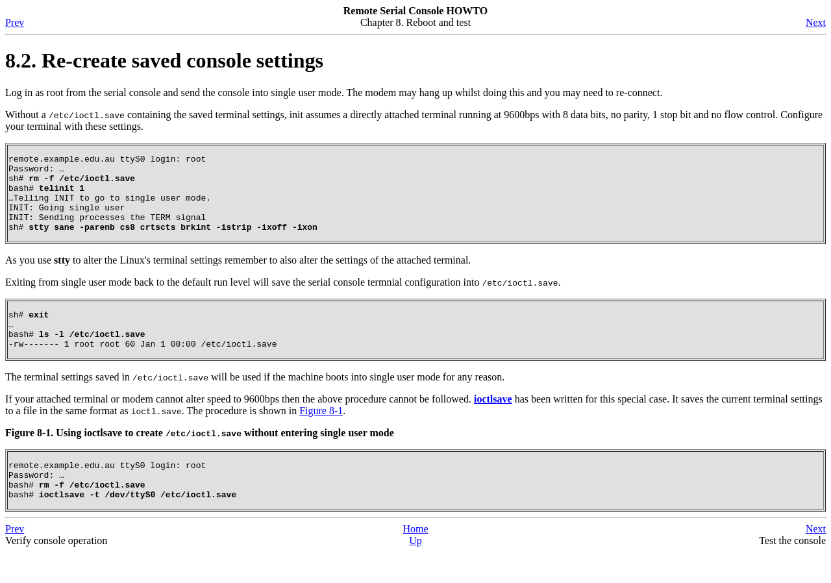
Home (415, 559)
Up (415, 571)
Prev (14, 22)
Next (816, 22)
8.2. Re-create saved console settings (164, 60)
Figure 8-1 (321, 434)
